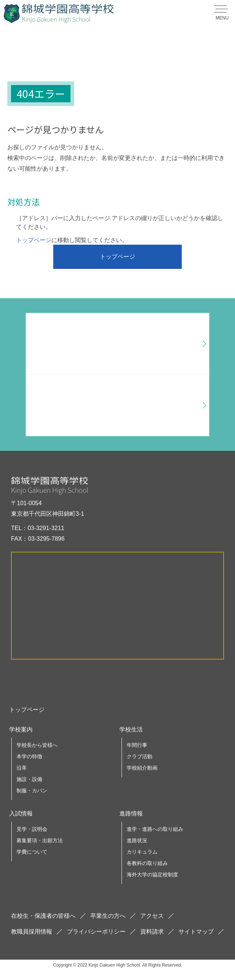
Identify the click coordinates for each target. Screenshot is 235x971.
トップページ (33, 240)
